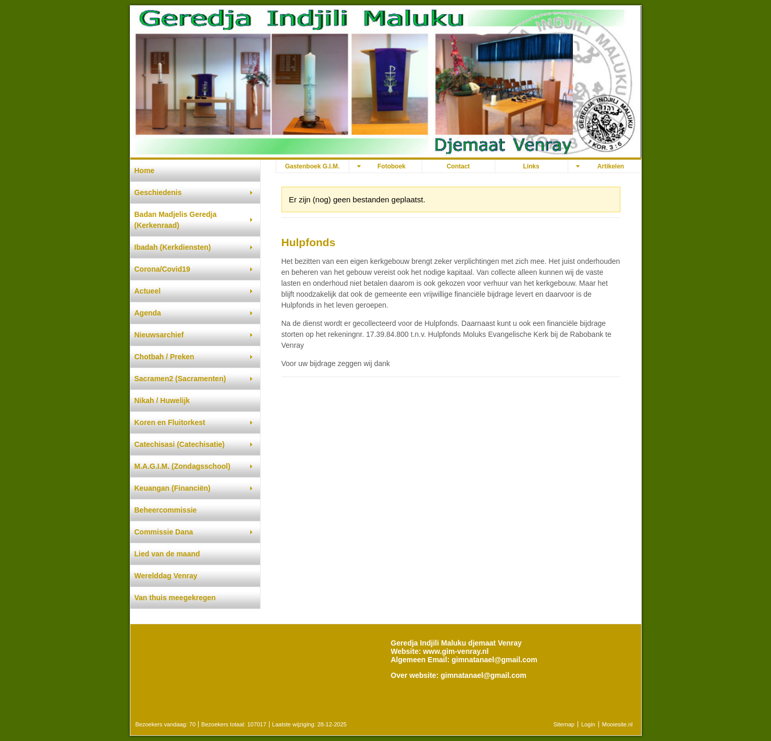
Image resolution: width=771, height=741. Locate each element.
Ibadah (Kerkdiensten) (172, 247)
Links (531, 166)
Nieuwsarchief (159, 335)
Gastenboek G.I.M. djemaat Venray (312, 168)
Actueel (147, 291)
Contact (458, 166)
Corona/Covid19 (162, 269)
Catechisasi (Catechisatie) (179, 444)
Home (144, 170)
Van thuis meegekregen (175, 597)
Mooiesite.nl (617, 724)
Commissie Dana (163, 532)
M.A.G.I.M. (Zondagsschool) (182, 466)
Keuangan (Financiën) (172, 488)
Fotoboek (391, 166)
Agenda (147, 313)
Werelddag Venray (166, 576)
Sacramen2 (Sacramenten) (180, 378)
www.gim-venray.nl (455, 651)
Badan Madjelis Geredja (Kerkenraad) (175, 219)
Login (588, 724)
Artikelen (610, 166)
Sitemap (564, 724)
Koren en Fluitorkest (169, 422)
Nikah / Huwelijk (162, 400)
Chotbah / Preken (164, 357)
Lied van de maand (167, 554)
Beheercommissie (165, 510)
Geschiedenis (158, 192)
